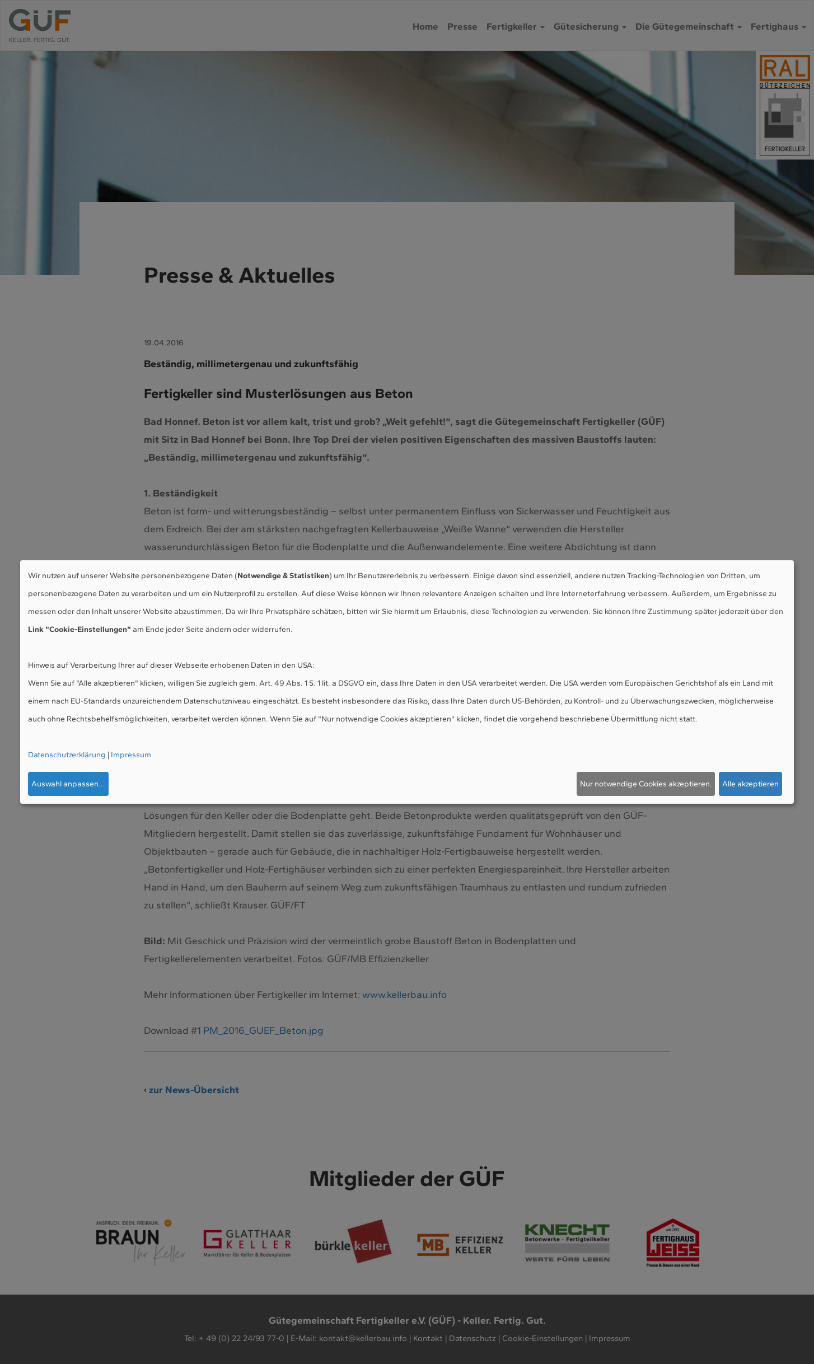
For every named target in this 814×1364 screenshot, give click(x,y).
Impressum (131, 755)
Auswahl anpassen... (68, 784)
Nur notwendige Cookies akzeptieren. (646, 784)
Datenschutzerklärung (67, 755)
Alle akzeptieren (750, 784)
